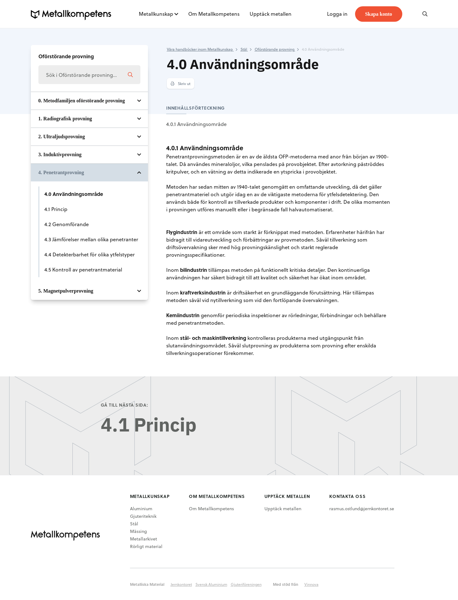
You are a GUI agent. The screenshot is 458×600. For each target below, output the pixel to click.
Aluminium (141, 508)
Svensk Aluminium (211, 584)
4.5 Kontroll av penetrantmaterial (83, 269)
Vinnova (311, 584)
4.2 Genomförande (66, 224)
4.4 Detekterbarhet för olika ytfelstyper (89, 254)
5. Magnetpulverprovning (65, 291)
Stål (134, 523)
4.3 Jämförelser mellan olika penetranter (91, 239)
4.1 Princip (55, 209)
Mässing (138, 531)
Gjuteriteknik (143, 516)
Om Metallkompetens (214, 13)
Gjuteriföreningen (246, 584)
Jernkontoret (181, 584)
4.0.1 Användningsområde (196, 124)
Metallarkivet (143, 538)
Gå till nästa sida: (124, 405)
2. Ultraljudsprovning (61, 136)
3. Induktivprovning (60, 154)
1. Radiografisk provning (65, 118)
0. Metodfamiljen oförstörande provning (81, 100)
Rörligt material (146, 546)
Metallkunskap (156, 13)
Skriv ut (180, 83)
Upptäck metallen (270, 13)
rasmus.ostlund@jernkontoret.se (361, 508)
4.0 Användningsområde (73, 193)
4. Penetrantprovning (61, 172)
